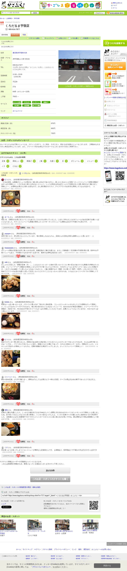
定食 (5, 161)
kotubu (7, 302)
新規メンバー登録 (115, 13)
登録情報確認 (112, 120)
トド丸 (24, 173)
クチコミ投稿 (47, 549)
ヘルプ (115, 5)
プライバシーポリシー (62, 549)
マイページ (111, 110)
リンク (74, 549)
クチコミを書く (34, 38)
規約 (79, 549)
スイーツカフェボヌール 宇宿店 (8, 532)
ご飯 (42, 161)
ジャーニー (9, 377)
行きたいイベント (113, 106)
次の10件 (50, 470)
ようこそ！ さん (86, 12)
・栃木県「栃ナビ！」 (31, 556)
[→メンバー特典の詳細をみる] (115, 97)
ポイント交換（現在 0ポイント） (114, 115)
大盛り (54, 161)
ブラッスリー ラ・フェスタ (36, 532)
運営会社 (86, 549)
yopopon (8, 234)
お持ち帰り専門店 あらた (64, 531)
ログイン (99, 13)
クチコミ (15, 35)
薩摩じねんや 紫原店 (90, 530)
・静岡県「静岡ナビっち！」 (83, 556)
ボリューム (77, 161)
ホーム (115, 8)
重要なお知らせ (117, 3)
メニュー (92, 161)
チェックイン (49, 38)
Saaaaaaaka (9, 248)
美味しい (18, 161)
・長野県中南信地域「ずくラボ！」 (110, 558)
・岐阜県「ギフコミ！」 (82, 558)
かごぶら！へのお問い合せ (101, 549)
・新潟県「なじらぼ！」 (57, 558)
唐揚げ (31, 161)
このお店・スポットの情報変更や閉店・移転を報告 (22, 487)
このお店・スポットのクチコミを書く (50, 479)
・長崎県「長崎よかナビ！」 (108, 556)
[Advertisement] (115, 27)
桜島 (6, 410)
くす (6, 447)
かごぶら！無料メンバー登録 (115, 66)
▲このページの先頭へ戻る (116, 544)
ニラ (5, 166)
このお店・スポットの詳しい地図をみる (79, 86)
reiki (6, 262)
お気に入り (63, 38)
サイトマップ (27, 549)
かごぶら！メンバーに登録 (113, 152)
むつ (6, 179)
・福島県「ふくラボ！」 (31, 558)
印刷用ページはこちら (91, 38)
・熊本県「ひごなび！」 (57, 556)
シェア (3, 504)
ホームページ (17, 111)
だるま (17, 166)
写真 (24, 35)
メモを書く (75, 38)
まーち (7, 217)
